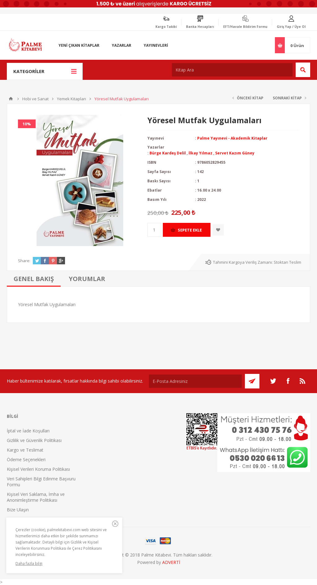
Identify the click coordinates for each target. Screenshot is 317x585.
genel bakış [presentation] (34, 279)
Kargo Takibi (166, 26)
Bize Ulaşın (18, 510)
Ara (303, 70)
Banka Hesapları (200, 26)
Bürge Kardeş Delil (168, 153)
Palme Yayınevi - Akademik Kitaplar (232, 138)
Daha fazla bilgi (28, 563)
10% (27, 124)
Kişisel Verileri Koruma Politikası (38, 469)
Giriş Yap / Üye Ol (291, 26)
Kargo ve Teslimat (25, 450)
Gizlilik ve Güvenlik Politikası (34, 440)
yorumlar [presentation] (87, 279)
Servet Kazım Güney (234, 153)
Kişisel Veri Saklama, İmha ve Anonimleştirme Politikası (36, 497)
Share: (24, 260)
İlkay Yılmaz (200, 153)
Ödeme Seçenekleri (26, 459)
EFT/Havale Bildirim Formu (245, 26)
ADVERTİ (171, 562)
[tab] (34, 279)
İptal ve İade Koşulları (28, 431)
